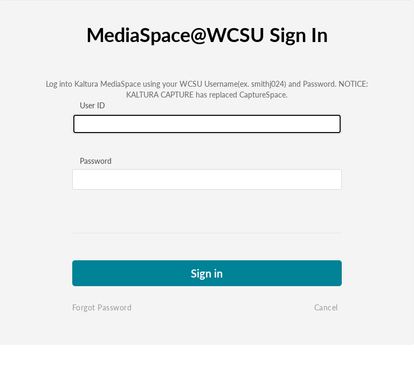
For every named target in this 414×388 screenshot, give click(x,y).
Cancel (326, 307)
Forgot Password (102, 307)
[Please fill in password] (207, 179)
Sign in (207, 273)
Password (96, 160)
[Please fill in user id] (207, 124)
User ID (92, 105)
